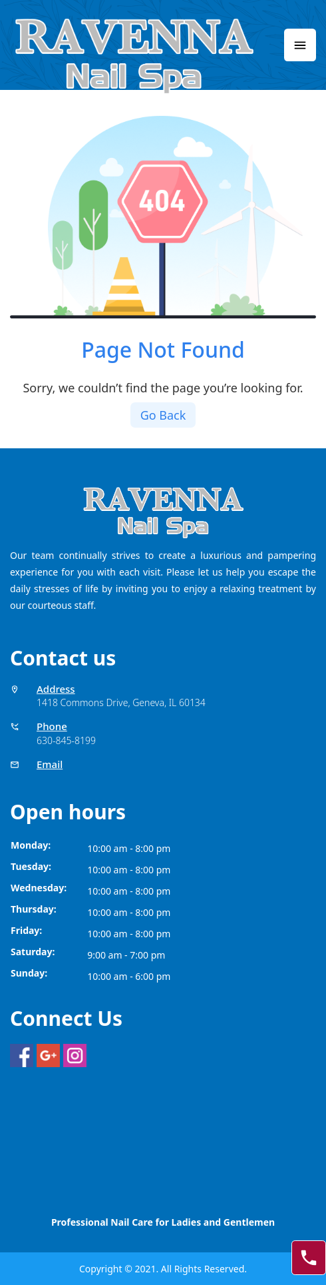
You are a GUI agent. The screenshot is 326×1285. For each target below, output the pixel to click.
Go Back (163, 415)
